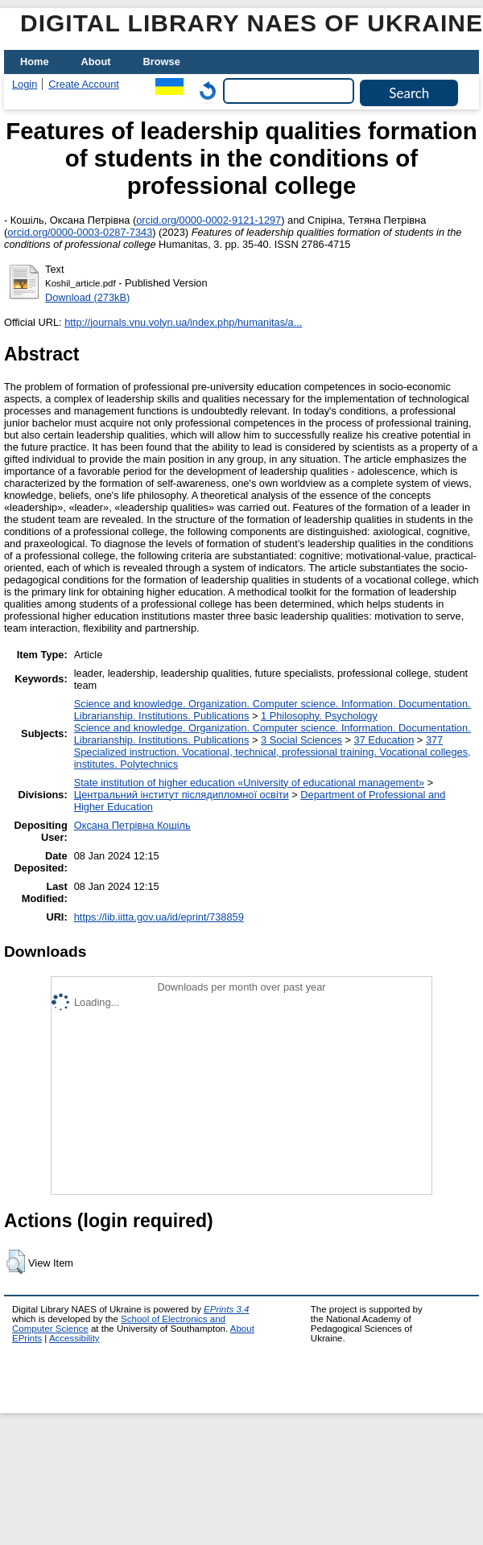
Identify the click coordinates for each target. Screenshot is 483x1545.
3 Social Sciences (301, 740)
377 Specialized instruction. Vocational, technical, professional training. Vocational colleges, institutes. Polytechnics (272, 752)
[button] (15, 1262)
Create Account (83, 84)
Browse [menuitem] (161, 62)
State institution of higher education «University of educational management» (249, 783)
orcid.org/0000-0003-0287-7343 (79, 232)
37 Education (384, 740)
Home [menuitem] (34, 62)
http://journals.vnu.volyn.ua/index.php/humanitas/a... (183, 322)
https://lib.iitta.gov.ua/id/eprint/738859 (159, 917)
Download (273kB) (87, 297)
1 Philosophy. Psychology (319, 716)
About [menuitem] (96, 62)
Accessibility (74, 1338)
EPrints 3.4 (226, 1309)
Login (24, 84)
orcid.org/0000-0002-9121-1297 (208, 220)
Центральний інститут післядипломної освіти (181, 795)
